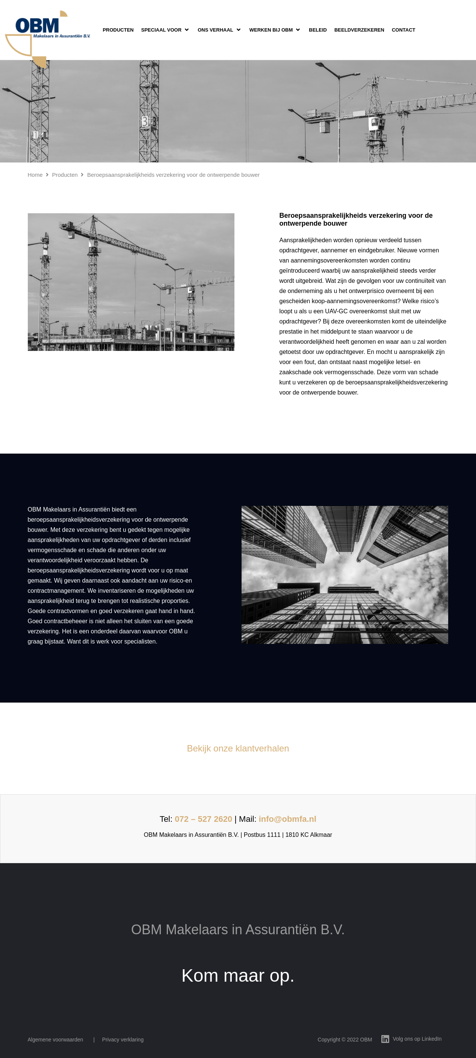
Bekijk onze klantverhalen (238, 748)
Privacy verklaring (123, 1040)
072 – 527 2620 (203, 819)
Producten (65, 175)
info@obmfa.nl (287, 819)
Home (35, 175)
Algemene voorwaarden (55, 1040)
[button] (166, 30)
